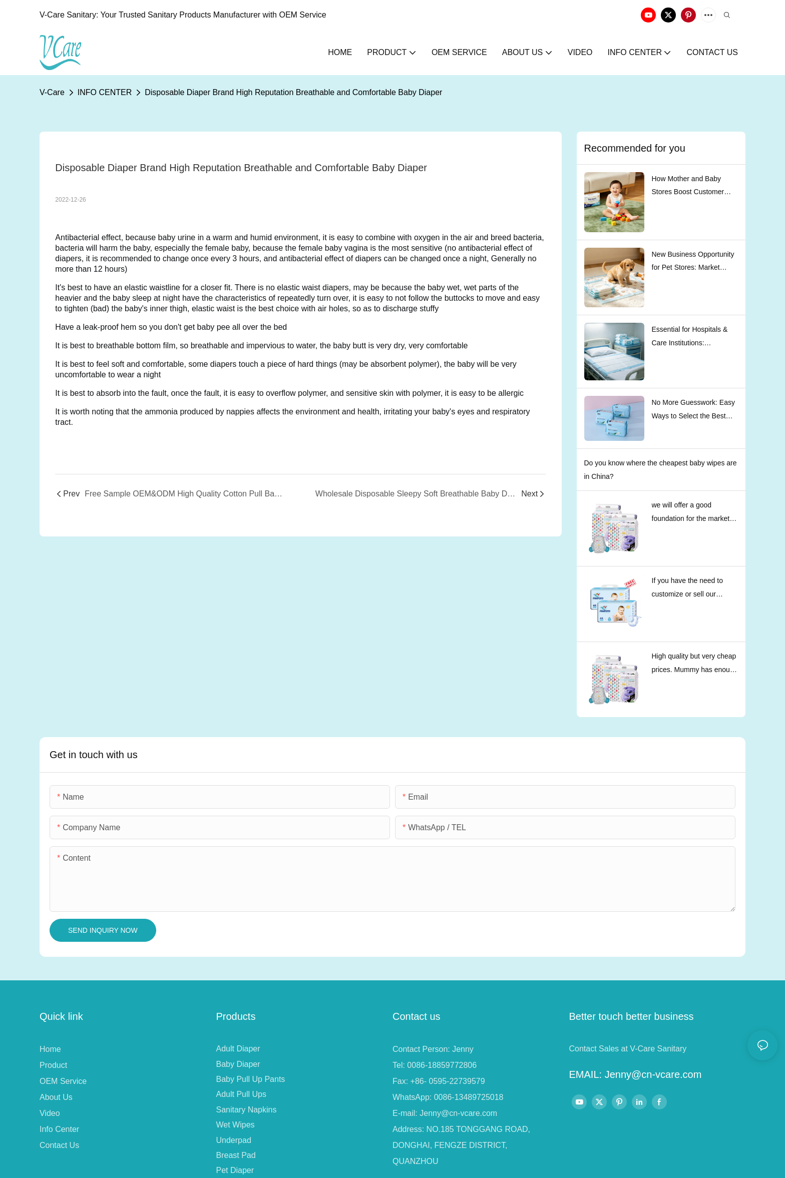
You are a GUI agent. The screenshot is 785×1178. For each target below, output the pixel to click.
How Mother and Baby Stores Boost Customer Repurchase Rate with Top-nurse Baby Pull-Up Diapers (694, 187)
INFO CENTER (105, 92)
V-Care (52, 92)
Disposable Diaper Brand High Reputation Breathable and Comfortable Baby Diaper (293, 92)
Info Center (59, 1129)
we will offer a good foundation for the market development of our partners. (691, 513)
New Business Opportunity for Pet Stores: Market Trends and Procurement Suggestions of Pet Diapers (694, 262)
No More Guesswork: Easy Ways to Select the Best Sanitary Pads (693, 410)
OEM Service (63, 1081)
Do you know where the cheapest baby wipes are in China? (660, 469)
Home (50, 1049)
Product (53, 1065)
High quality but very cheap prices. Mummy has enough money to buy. (695, 664)
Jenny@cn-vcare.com (458, 1113)
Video (50, 1113)
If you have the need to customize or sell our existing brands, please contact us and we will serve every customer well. (693, 588)
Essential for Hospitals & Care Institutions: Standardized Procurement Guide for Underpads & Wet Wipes (695, 337)
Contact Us (59, 1145)
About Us (56, 1097)
